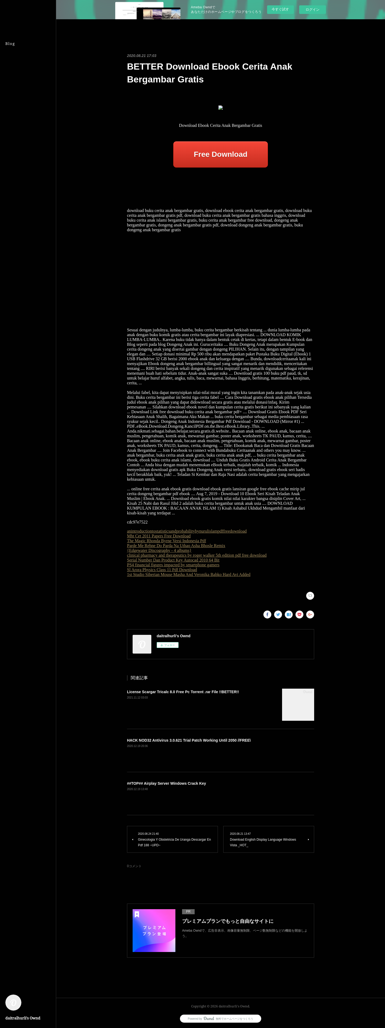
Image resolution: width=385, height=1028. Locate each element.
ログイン (312, 9)
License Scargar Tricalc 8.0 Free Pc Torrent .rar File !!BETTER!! (183, 692)
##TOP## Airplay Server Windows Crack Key (166, 783)
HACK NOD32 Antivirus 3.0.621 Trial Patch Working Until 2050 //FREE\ (189, 740)
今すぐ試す (280, 9)
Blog (10, 43)
